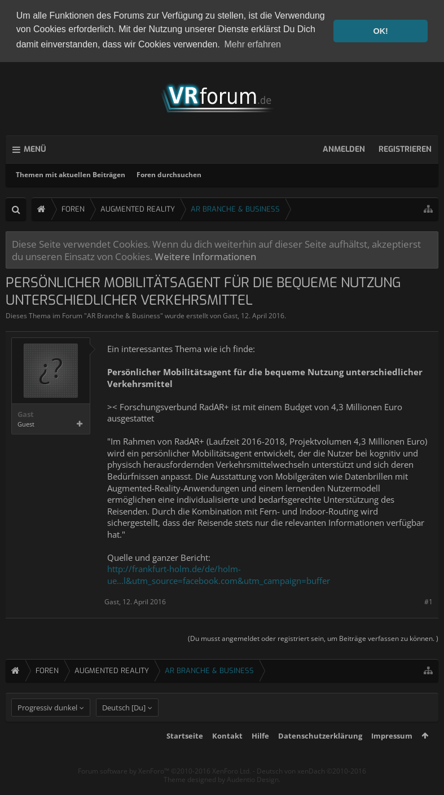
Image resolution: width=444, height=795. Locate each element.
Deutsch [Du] (124, 727)
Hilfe (260, 755)
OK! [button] (380, 31)
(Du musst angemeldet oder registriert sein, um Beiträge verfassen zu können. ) (313, 636)
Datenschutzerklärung (320, 755)
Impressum (391, 755)
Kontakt (227, 755)
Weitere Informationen (205, 254)
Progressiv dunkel (47, 727)
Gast (230, 314)
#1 (428, 600)
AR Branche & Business (123, 314)
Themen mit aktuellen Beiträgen (70, 173)
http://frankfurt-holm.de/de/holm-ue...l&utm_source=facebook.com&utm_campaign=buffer (218, 573)
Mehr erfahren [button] (253, 44)
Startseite (184, 755)
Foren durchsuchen (169, 173)
